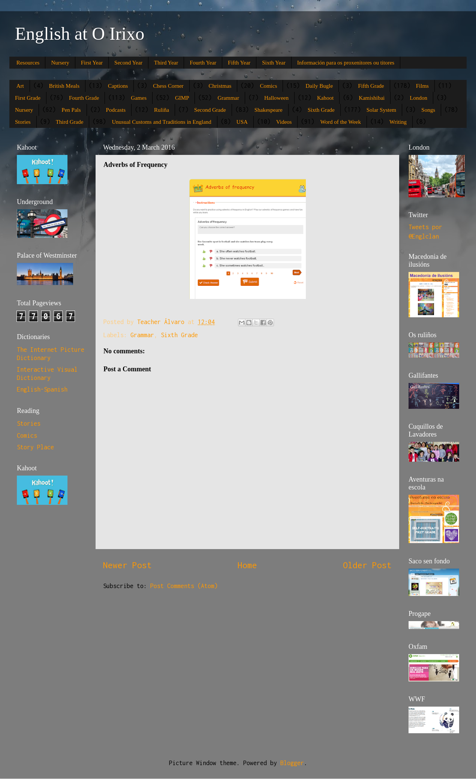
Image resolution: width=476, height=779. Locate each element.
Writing (398, 122)
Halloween (276, 98)
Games (139, 98)
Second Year (128, 63)
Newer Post (127, 565)
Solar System (382, 110)
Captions (118, 86)
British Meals (64, 86)
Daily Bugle (319, 86)
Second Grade (210, 110)
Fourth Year (203, 63)
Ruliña (161, 110)
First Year (92, 63)
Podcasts (116, 110)
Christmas (220, 86)
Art (20, 86)
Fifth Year (239, 63)
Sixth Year (274, 63)
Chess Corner (168, 86)
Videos (284, 122)
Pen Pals (71, 110)
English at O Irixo (79, 34)
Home (247, 565)
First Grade (27, 98)
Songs (428, 110)
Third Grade (70, 122)
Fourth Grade (84, 98)
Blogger (292, 762)
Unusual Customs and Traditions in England (161, 122)
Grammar (228, 98)
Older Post (367, 565)
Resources (28, 63)
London (418, 98)
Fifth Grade (371, 86)
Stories (23, 122)
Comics (268, 86)
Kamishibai (372, 98)
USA (242, 122)
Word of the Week (340, 122)
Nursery (60, 63)
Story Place (35, 447)
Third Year (166, 63)
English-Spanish (42, 389)
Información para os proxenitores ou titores (346, 63)
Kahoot (325, 98)
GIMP (182, 98)
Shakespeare (268, 110)
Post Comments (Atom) (184, 585)
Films (422, 86)
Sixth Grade (321, 110)
